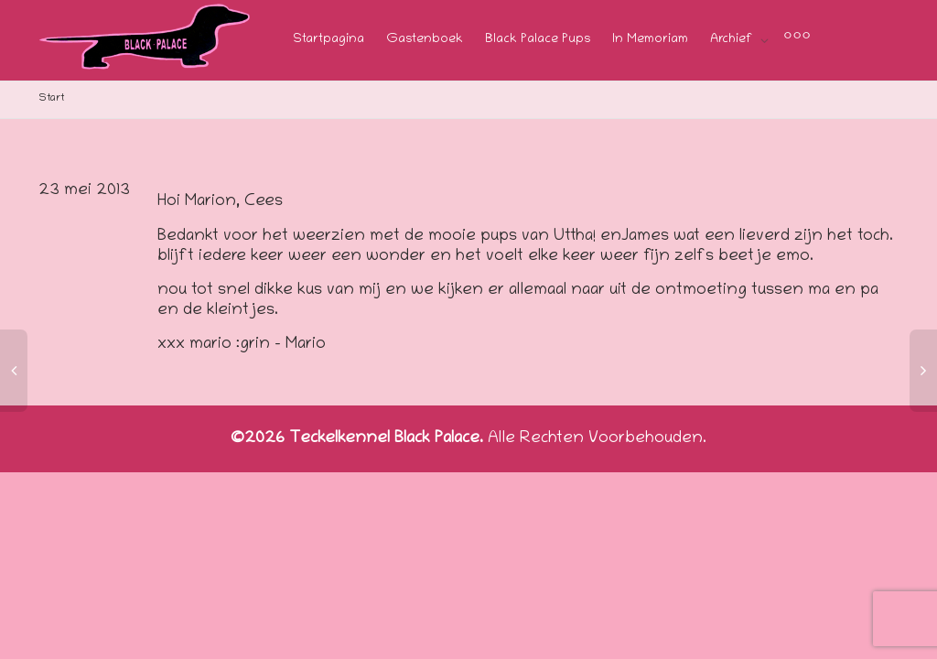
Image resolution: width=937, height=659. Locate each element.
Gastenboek (424, 40)
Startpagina (328, 40)
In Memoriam (650, 40)
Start (51, 98)
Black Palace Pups (537, 40)
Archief (733, 40)
